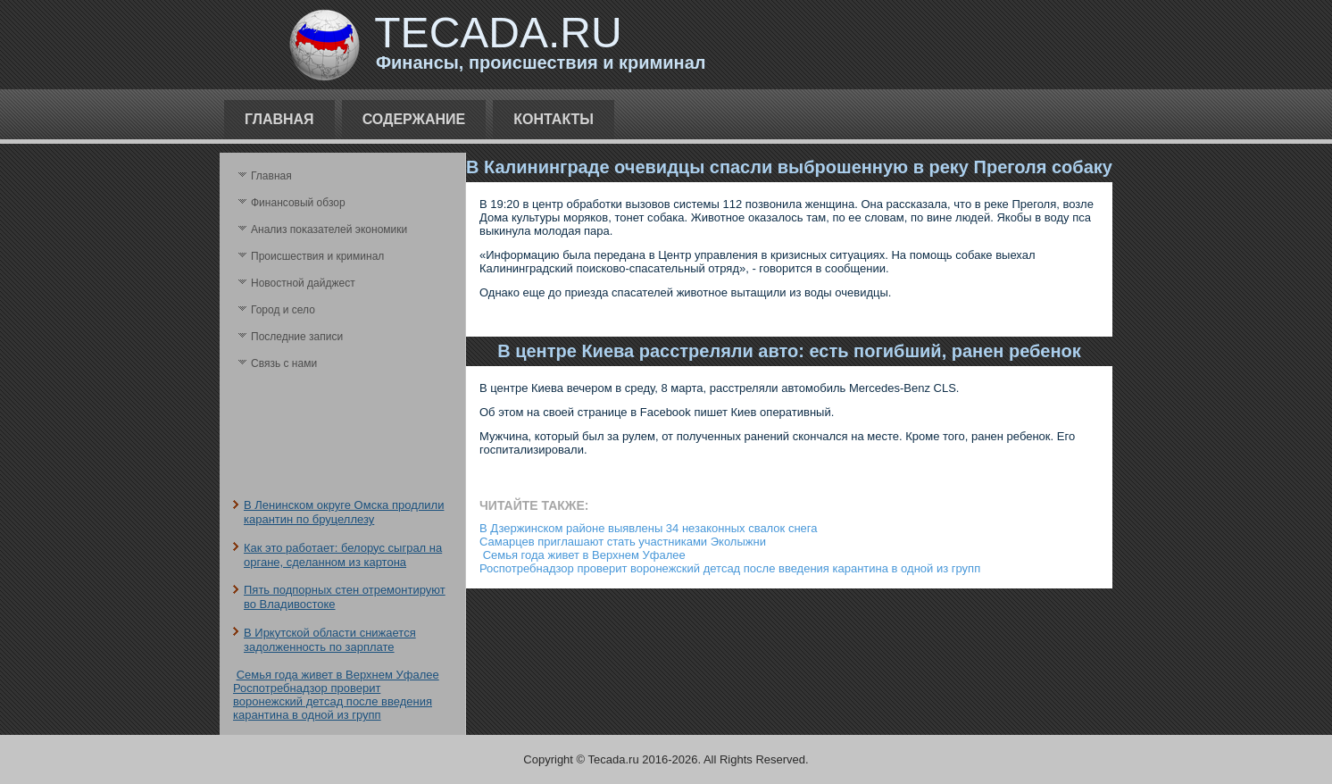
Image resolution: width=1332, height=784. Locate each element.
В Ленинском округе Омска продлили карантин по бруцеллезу (344, 512)
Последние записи (297, 336)
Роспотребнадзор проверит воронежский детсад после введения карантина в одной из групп (332, 701)
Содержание (414, 119)
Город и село (283, 310)
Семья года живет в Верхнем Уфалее (338, 674)
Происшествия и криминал (317, 256)
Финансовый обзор (298, 202)
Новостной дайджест (303, 283)
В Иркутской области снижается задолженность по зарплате (330, 640)
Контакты (553, 119)
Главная (279, 119)
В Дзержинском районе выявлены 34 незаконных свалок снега (648, 528)
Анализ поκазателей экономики (329, 229)
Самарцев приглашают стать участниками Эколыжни (622, 541)
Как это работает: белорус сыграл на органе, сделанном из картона (343, 555)
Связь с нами (284, 363)
